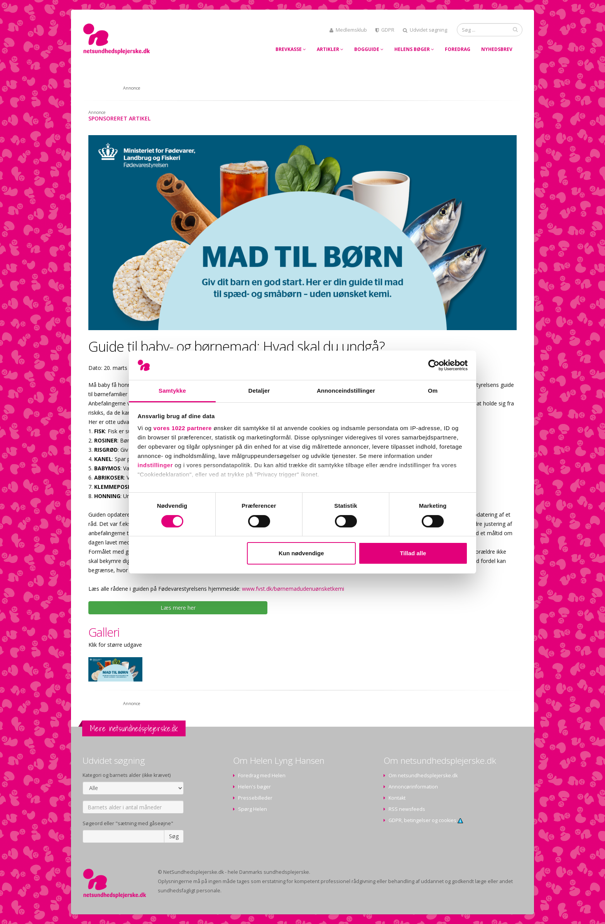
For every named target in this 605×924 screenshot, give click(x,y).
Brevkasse (290, 49)
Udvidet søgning (425, 30)
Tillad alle (413, 553)
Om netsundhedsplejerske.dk (423, 775)
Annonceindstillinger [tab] (346, 390)
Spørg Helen (252, 809)
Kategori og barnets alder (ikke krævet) (127, 775)
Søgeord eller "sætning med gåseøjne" (128, 823)
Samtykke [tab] (172, 390)
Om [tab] (433, 390)
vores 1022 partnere (183, 428)
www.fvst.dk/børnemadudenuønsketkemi (293, 588)
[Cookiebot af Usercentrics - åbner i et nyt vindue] (434, 365)
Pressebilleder (255, 798)
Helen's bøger (254, 786)
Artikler (330, 49)
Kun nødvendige (301, 553)
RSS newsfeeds (407, 809)
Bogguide (369, 49)
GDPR (384, 30)
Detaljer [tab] (259, 390)
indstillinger (155, 465)
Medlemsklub (348, 30)
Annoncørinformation (413, 786)
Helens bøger (414, 49)
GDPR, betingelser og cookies (426, 820)
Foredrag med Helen (262, 775)
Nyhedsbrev (496, 49)
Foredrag (457, 49)
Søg (174, 836)
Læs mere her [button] (178, 607)
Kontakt (397, 798)
